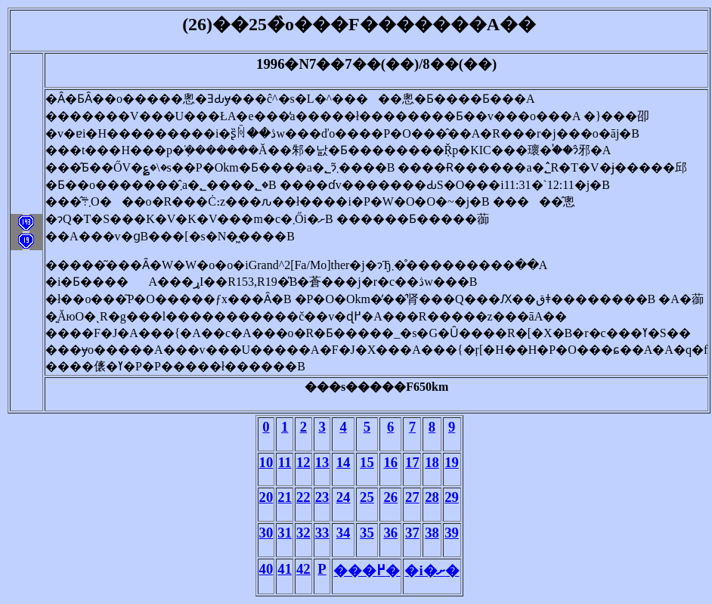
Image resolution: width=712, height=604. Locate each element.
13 (322, 462)
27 (412, 497)
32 (303, 533)
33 (322, 533)
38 (432, 533)
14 (343, 462)
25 (367, 497)
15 (367, 462)
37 (412, 533)
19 (451, 462)
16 (390, 462)
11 (285, 462)
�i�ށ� (431, 570)
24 (343, 497)
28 (432, 497)
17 (412, 462)
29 (451, 497)
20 (266, 497)
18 (432, 462)
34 (343, 533)
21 (284, 497)
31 (284, 533)
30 (266, 533)
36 (390, 533)
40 (266, 569)
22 (303, 497)
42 (303, 569)
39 (451, 533)
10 (266, 462)
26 (390, 497)
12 (303, 462)
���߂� (366, 570)
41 (284, 569)
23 (322, 497)
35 (367, 533)
